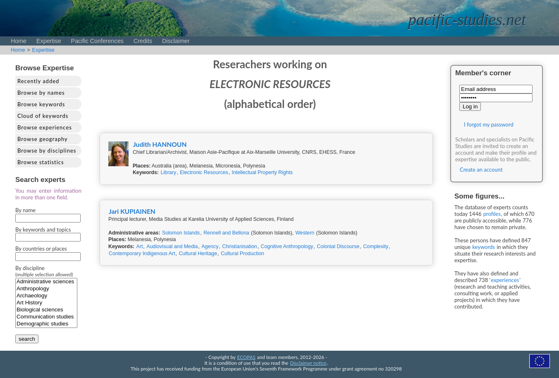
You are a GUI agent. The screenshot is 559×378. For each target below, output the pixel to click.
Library (168, 172)
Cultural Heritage (198, 253)
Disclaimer (176, 41)
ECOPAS (246, 357)
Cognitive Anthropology (287, 246)
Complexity (375, 246)
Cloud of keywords (42, 115)
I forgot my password (489, 124)
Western (304, 233)
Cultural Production (242, 253)
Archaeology (46, 295)
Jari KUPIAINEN (132, 211)
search (27, 339)
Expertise (48, 41)
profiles (492, 214)
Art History (46, 302)
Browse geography (42, 139)
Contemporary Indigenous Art (142, 253)
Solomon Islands (181, 233)
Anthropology (46, 288)
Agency (209, 246)
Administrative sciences (46, 281)
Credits (143, 41)
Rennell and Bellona (226, 233)
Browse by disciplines (46, 150)
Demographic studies (46, 324)
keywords (483, 247)
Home (18, 41)
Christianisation (239, 246)
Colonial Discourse (338, 246)
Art (139, 246)
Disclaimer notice (308, 363)
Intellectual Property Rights (262, 172)
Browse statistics (40, 162)
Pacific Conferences (97, 41)
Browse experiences (44, 127)
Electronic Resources (204, 172)
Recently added (38, 81)
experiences (505, 280)
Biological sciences (46, 309)
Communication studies (46, 317)
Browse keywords (41, 104)
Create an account (481, 169)
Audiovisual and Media (172, 246)
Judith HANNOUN (160, 144)
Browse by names (41, 92)
